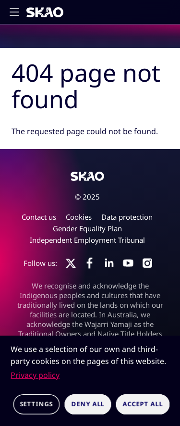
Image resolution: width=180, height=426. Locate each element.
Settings (36, 404)
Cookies (79, 217)
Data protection (127, 217)
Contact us (39, 217)
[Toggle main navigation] (17, 12)
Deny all (87, 404)
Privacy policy (35, 375)
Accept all (143, 404)
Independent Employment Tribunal (87, 240)
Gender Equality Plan (87, 228)
